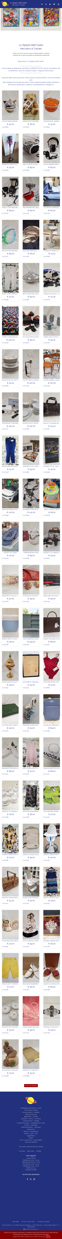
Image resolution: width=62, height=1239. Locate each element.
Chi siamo (22, 1151)
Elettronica (31, 1129)
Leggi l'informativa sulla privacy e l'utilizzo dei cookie (29, 1236)
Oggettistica (31, 1136)
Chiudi (48, 1236)
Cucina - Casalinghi (31, 1125)
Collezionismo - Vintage (31, 1121)
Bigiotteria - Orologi (31, 1116)
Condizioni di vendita (43, 1221)
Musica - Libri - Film (31, 1133)
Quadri (31, 1138)
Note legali (16, 1221)
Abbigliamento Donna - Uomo (31, 1108)
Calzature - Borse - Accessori (31, 1118)
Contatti (38, 1151)
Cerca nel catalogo (31, 1085)
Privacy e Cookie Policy (28, 1221)
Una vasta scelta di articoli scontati (31, 1146)
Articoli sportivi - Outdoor (31, 1112)
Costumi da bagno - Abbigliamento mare (31, 1123)
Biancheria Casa (31, 1114)
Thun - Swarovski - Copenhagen (31, 1140)
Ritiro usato (30, 1151)
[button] (4, 15)
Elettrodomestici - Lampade (31, 1127)
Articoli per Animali (31, 1110)
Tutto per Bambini (31, 1142)
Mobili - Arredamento (31, 1131)
